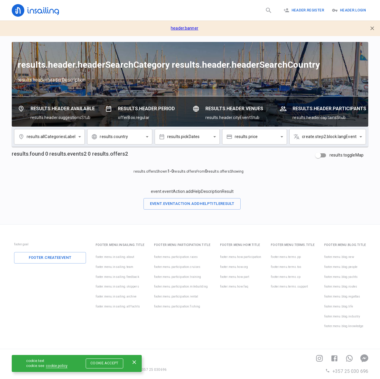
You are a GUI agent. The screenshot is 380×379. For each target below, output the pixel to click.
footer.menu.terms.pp (286, 257)
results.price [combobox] (246, 136)
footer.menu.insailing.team (114, 267)
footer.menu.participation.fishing (177, 306)
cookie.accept (104, 363)
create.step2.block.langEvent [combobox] (329, 136)
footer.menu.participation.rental (176, 296)
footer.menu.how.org (234, 267)
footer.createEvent (50, 257)
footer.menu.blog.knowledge (343, 326)
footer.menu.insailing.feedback (117, 277)
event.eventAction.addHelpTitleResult (192, 203)
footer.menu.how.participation (240, 257)
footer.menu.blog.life (338, 306)
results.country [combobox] (114, 136)
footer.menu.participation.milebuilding (181, 286)
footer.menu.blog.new (339, 257)
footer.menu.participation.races (176, 257)
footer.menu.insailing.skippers (117, 286)
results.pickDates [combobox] (183, 136)
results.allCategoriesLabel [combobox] (51, 136)
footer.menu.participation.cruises (177, 267)
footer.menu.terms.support (289, 286)
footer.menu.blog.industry (342, 316)
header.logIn (349, 10)
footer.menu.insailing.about (115, 257)
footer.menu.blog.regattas (342, 296)
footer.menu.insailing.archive (116, 296)
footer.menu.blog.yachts (341, 277)
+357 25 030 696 (346, 371)
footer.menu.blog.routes (340, 286)
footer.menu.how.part (234, 277)
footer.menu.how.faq (234, 286)
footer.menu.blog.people (340, 267)
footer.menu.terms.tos (286, 267)
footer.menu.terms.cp (285, 277)
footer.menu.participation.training (177, 277)
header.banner (184, 28)
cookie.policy (56, 366)
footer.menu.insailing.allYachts (118, 306)
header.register (303, 10)
